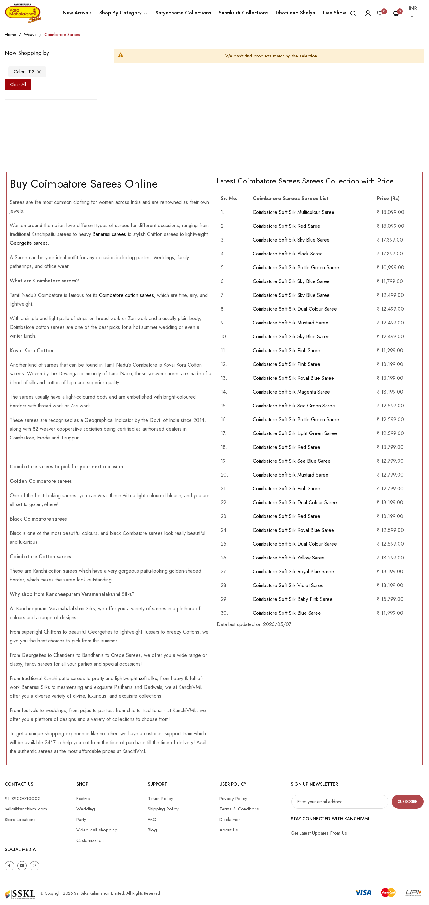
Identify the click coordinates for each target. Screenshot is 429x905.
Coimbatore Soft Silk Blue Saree (287, 613)
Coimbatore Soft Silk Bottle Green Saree (296, 267)
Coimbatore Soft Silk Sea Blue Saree (292, 461)
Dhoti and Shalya (295, 12)
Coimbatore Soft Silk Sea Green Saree (294, 405)
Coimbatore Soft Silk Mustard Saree (290, 322)
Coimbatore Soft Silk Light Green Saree (295, 433)
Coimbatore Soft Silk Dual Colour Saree (295, 309)
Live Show (334, 12)
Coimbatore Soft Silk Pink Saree (286, 350)
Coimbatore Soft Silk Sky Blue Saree (291, 239)
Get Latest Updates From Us (319, 833)
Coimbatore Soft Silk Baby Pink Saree (293, 599)
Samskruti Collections (243, 12)
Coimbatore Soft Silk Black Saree (288, 253)
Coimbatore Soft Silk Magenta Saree (291, 391)
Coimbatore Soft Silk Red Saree (286, 226)
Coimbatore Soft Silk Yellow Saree (289, 557)
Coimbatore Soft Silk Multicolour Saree (293, 212)
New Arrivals (77, 12)
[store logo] (23, 13)
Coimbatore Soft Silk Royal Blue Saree (293, 378)
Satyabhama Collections (183, 12)
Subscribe (407, 801)
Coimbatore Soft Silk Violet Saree (288, 585)
